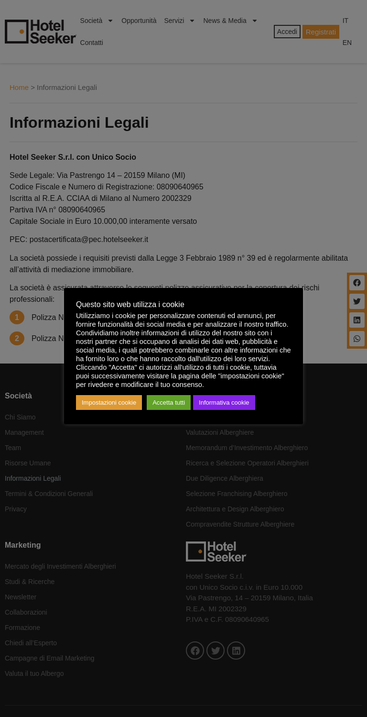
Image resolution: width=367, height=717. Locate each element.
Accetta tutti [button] (168, 402)
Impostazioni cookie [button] (109, 402)
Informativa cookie (224, 402)
